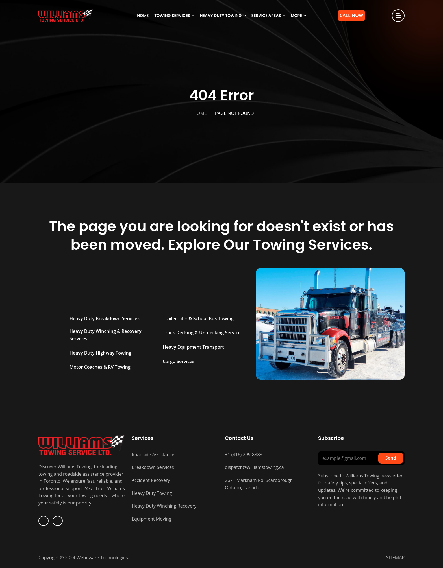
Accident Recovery (151, 480)
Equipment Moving (151, 519)
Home (143, 15)
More (296, 15)
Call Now (351, 15)
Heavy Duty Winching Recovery (164, 506)
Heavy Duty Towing (221, 15)
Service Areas (266, 15)
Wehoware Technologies (101, 557)
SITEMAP (395, 557)
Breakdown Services (153, 467)
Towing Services (172, 15)
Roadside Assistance (153, 454)
